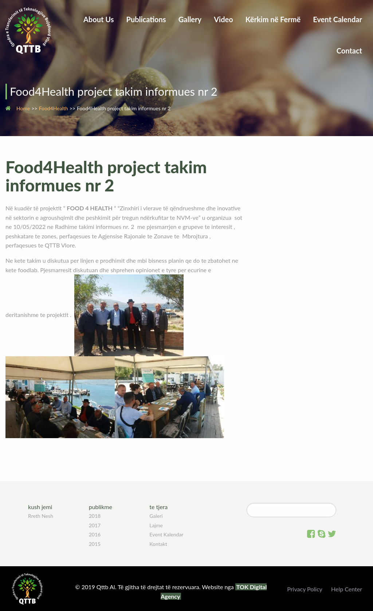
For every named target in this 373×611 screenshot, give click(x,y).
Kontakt (158, 544)
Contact (349, 50)
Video (223, 19)
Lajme (155, 525)
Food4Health (53, 108)
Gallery (189, 19)
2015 (95, 544)
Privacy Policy (304, 589)
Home (23, 108)
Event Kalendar (166, 534)
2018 (95, 516)
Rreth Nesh (40, 516)
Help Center (346, 589)
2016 (95, 534)
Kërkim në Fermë (273, 19)
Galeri (155, 516)
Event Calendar (337, 19)
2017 (95, 525)
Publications (146, 19)
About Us (98, 19)
